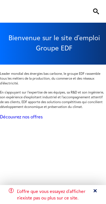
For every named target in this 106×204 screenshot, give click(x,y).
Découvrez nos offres (21, 117)
